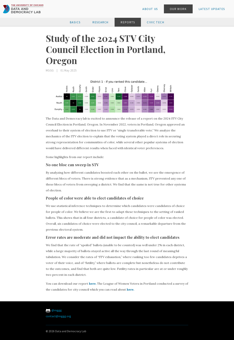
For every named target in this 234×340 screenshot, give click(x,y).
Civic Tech (155, 22)
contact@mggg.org (58, 316)
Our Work (178, 9)
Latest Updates (212, 9)
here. (92, 283)
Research (100, 22)
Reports (128, 22)
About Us (150, 9)
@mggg (54, 310)
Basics (75, 22)
